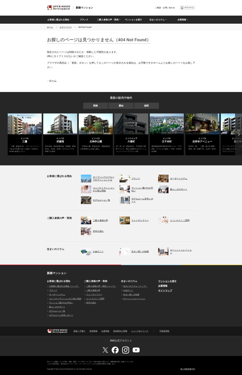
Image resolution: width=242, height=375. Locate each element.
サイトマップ (165, 290)
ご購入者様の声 (93, 290)
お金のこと (128, 290)
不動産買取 (164, 331)
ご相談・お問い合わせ (165, 7)
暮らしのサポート (57, 307)
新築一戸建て (80, 331)
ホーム (50, 27)
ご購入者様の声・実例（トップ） (101, 286)
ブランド (84, 19)
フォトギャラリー (94, 294)
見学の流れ (91, 303)
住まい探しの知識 (131, 294)
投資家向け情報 (120, 331)
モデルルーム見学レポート (61, 315)
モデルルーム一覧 (57, 311)
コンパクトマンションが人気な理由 (65, 299)
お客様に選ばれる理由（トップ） (64, 286)
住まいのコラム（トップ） (135, 286)
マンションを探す (133, 19)
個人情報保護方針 (187, 369)
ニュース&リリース (139, 331)
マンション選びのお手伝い (61, 303)
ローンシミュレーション (134, 299)
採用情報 (93, 331)
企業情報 (162, 285)
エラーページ (66, 27)
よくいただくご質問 (95, 299)
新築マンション (84, 7)
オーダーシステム (57, 294)
